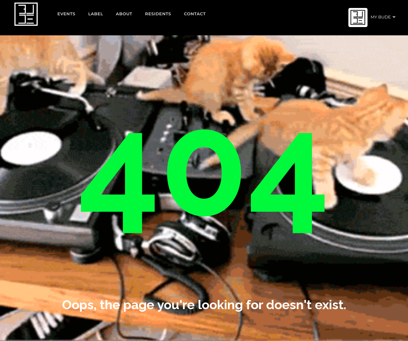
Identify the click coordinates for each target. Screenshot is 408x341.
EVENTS (66, 13)
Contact (195, 13)
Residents (158, 13)
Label (95, 13)
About (124, 13)
